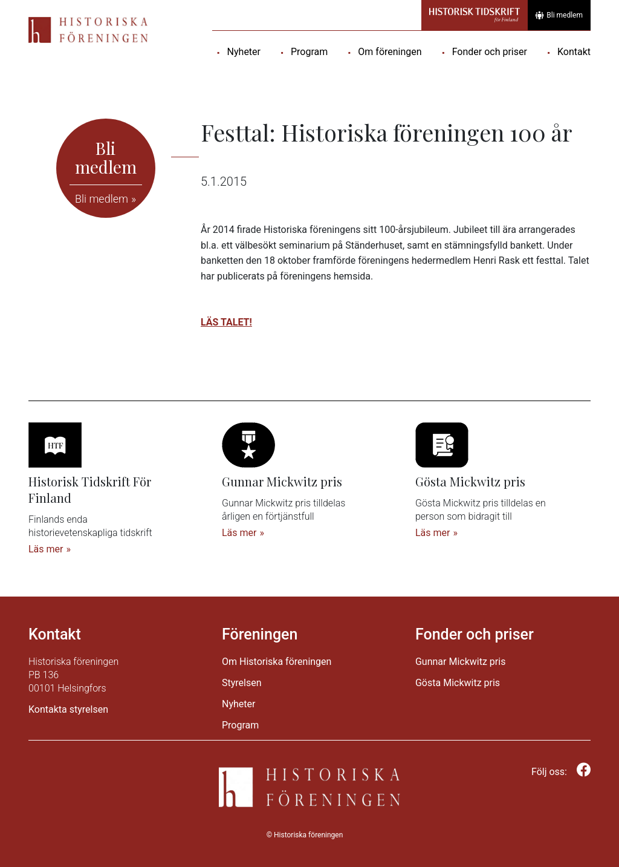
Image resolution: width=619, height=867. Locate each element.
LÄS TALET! (226, 322)
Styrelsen (242, 683)
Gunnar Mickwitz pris (460, 661)
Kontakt (574, 51)
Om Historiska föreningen (276, 661)
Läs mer (45, 549)
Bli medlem (559, 15)
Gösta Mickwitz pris (457, 683)
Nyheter (244, 51)
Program (309, 51)
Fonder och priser (489, 51)
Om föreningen (389, 51)
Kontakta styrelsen (68, 709)
